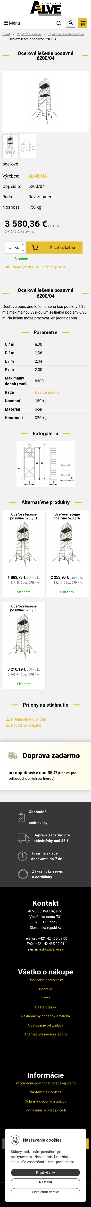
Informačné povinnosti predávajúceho (45, 1083)
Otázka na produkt (50, 267)
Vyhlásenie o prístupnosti (45, 1110)
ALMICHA (37, 176)
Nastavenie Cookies (45, 1092)
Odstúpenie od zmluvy (45, 1025)
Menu (12, 23)
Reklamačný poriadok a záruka (45, 1016)
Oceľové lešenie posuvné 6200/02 (67, 516)
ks (17, 247)
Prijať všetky (45, 1172)
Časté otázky (45, 1007)
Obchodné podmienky (45, 980)
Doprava (45, 989)
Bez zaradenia (47, 392)
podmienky (38, 823)
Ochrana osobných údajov (45, 1101)
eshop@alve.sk (51, 949)
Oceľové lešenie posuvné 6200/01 (23, 516)
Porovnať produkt (19, 267)
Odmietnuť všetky (45, 1192)
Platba (45, 998)
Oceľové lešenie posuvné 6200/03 (23, 608)
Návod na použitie (26, 725)
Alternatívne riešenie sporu (45, 1034)
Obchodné (38, 812)
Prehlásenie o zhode (28, 719)
